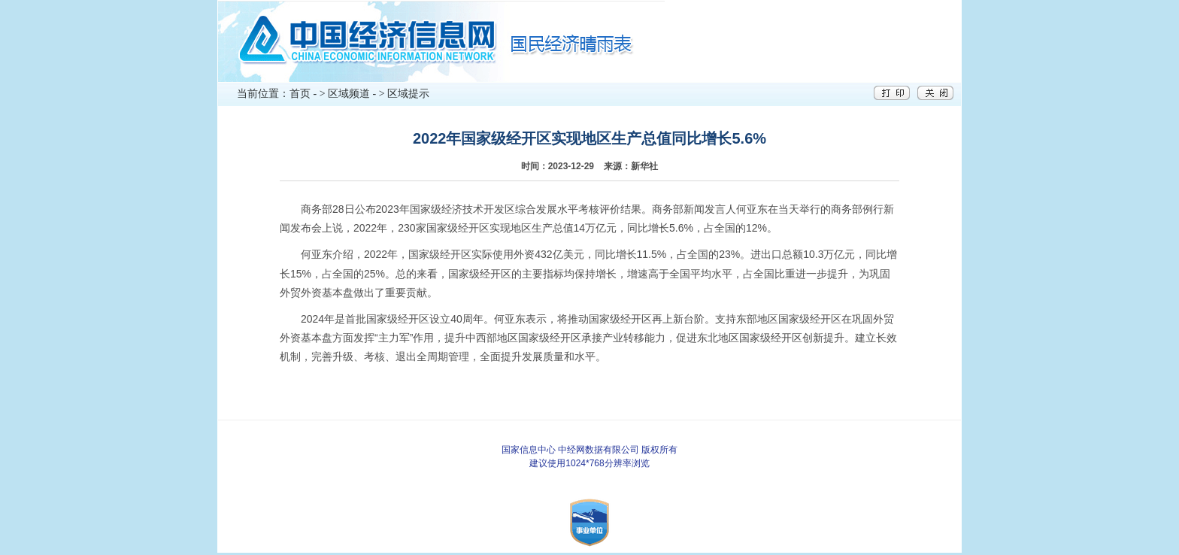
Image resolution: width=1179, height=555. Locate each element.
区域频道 (349, 93)
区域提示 (408, 93)
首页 (300, 93)
